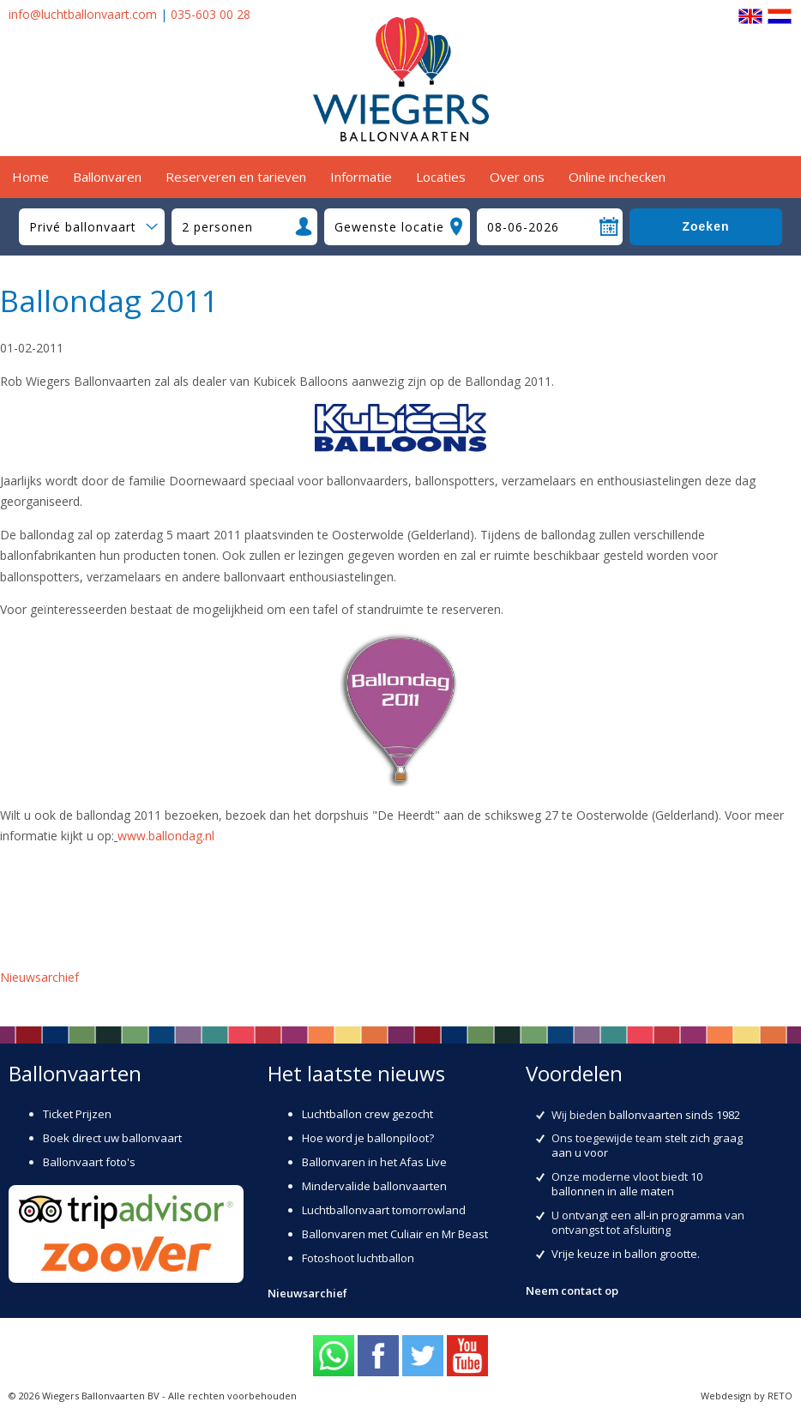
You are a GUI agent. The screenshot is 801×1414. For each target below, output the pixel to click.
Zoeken (705, 226)
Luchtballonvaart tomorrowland (384, 1210)
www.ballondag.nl (165, 835)
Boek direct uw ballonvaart (112, 1138)
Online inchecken (617, 176)
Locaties (441, 176)
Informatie (361, 176)
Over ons (517, 176)
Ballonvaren (107, 176)
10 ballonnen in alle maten (626, 1184)
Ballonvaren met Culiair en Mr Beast (395, 1234)
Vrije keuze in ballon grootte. (625, 1253)
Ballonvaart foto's (89, 1162)
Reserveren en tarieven (236, 176)
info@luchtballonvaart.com (83, 14)
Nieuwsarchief (39, 977)
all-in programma (678, 1215)
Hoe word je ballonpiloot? (368, 1138)
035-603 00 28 (210, 14)
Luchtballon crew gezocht (367, 1114)
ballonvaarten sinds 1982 (674, 1114)
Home (30, 176)
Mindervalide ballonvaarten (374, 1186)
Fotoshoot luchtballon (358, 1258)
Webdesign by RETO (746, 1395)
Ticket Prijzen (77, 1114)
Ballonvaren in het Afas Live (374, 1162)
